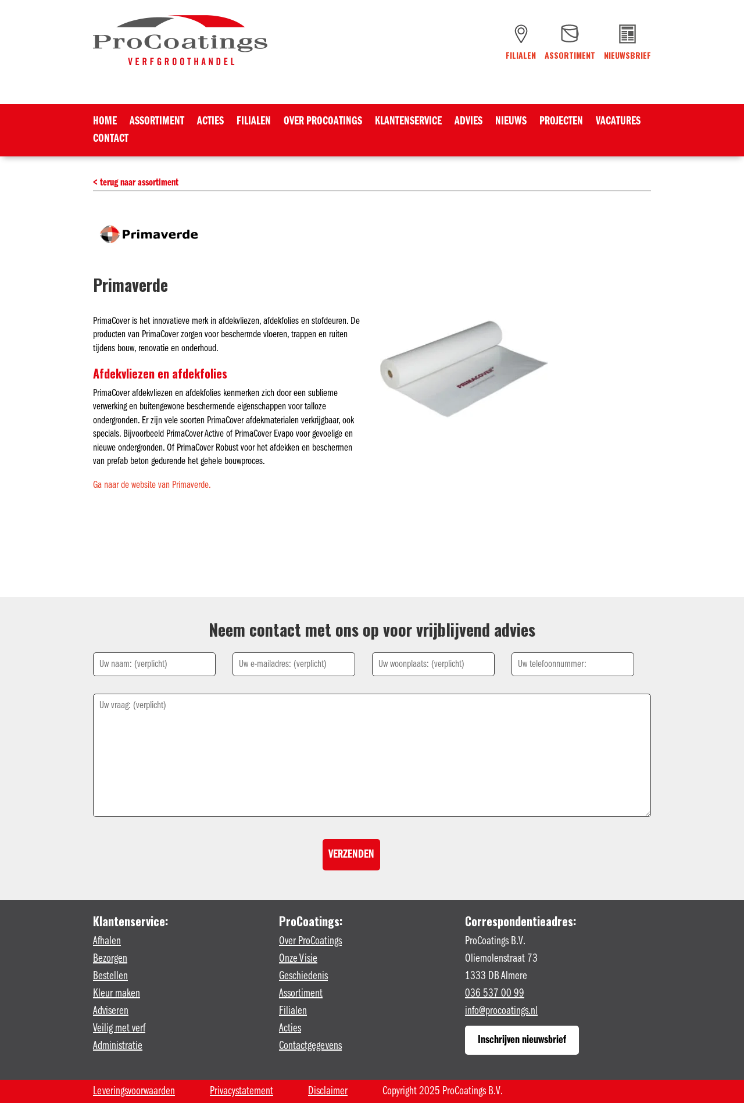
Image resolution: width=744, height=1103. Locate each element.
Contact (110, 140)
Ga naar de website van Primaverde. (152, 485)
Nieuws (511, 122)
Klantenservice (408, 122)
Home (105, 122)
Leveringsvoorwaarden (134, 1091)
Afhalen (107, 941)
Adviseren (110, 1011)
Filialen (254, 122)
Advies (468, 122)
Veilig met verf (119, 1028)
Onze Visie (298, 959)
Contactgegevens (310, 1046)
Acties (210, 122)
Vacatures (618, 122)
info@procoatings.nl (501, 1011)
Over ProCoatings (323, 122)
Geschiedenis (303, 976)
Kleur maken (116, 994)
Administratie (117, 1046)
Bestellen (110, 976)
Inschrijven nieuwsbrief (522, 1040)
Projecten (561, 122)
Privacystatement (241, 1091)
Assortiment (157, 122)
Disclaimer (328, 1091)
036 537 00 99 (494, 994)
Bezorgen (110, 959)
